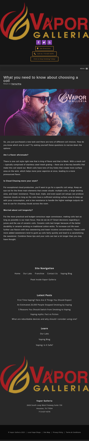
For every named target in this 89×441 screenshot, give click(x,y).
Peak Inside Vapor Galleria (43, 279)
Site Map (47, 432)
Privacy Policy (58, 432)
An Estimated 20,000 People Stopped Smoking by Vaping (44, 304)
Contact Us (52, 273)
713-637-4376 (44, 412)
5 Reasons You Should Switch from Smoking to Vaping (44, 309)
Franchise (39, 273)
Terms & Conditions (73, 432)
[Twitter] (44, 42)
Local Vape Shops (34, 432)
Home (17, 273)
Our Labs (27, 273)
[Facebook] (38, 42)
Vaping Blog (16, 84)
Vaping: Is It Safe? (44, 345)
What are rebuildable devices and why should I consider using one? (44, 319)
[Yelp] (49, 42)
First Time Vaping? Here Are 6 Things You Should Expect (44, 300)
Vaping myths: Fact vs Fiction (44, 314)
